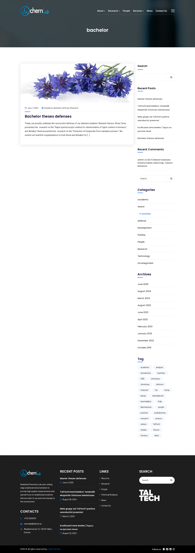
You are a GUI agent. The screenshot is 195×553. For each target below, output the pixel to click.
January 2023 (145, 333)
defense (65, 108)
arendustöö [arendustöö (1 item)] (146, 373)
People (126, 11)
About (100, 11)
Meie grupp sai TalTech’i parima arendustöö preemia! (153, 118)
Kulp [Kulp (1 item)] (160, 401)
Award (141, 206)
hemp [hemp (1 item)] (166, 390)
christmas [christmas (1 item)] (145, 384)
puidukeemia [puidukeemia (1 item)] (159, 413)
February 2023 (145, 326)
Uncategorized (145, 263)
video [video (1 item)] (156, 435)
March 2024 (144, 298)
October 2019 (144, 347)
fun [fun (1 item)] (156, 390)
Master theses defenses (150, 98)
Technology (144, 256)
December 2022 (146, 340)
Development (145, 227)
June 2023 (143, 312)
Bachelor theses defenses (48, 116)
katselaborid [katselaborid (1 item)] (157, 396)
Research (113, 11)
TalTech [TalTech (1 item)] (156, 424)
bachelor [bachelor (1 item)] (161, 373)
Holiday (142, 234)
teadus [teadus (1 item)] (144, 430)
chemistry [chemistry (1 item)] (155, 379)
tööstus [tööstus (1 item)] (144, 435)
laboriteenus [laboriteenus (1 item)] (146, 407)
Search (142, 66)
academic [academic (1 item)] (145, 367)
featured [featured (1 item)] (144, 390)
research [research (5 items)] (144, 418)
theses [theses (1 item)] (156, 430)
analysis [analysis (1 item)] (159, 367)
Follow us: (156, 549)
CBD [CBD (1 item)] (142, 379)
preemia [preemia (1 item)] (144, 413)
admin (141, 159)
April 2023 (143, 319)
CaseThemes (54, 549)
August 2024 (144, 291)
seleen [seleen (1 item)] (143, 424)
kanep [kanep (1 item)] (143, 396)
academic (48, 108)
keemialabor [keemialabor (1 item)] (146, 401)
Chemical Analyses (109, 495)
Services (137, 11)
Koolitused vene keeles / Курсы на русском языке (154, 129)
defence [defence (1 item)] (159, 384)
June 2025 (143, 284)
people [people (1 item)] (161, 407)
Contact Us (161, 11)
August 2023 (144, 305)
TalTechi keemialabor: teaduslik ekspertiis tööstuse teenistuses (154, 107)
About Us (105, 478)
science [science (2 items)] (158, 418)
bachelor (57, 108)
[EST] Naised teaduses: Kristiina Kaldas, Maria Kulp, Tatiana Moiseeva (155, 162)
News (150, 11)
